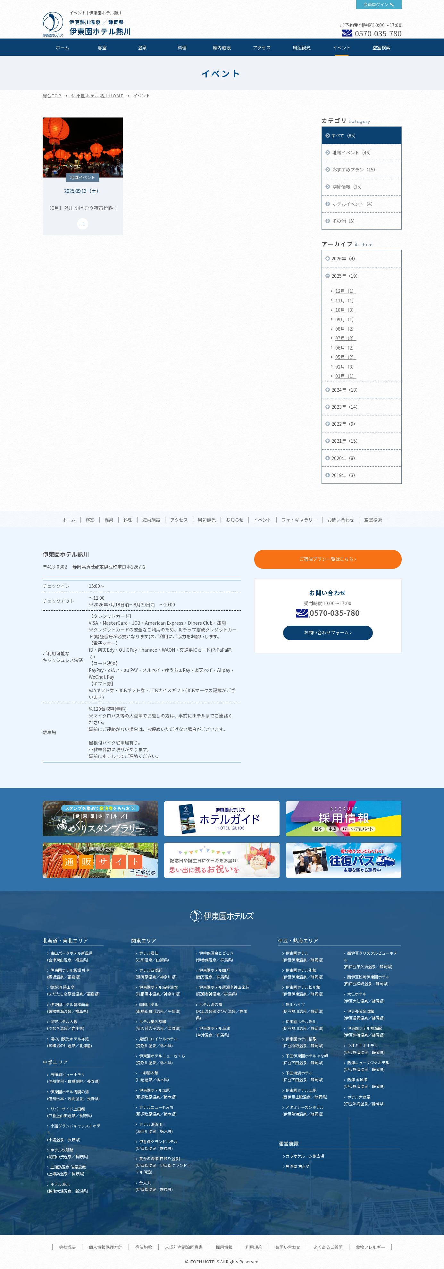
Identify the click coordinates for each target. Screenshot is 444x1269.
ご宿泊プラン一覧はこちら (326, 559)
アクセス (262, 47)
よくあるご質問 (328, 1247)
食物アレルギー (370, 1247)
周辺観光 (302, 47)
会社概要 (67, 1247)
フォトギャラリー (299, 520)
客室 (102, 47)
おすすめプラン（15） (354, 169)
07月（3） (345, 338)
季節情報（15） (347, 186)
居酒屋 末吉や (298, 1166)
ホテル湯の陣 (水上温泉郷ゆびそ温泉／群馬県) (221, 1011)
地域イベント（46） (352, 152)
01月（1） (345, 376)
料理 (182, 47)
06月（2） (345, 347)
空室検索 (381, 47)
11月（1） (345, 300)
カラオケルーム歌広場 (305, 1156)
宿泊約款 (143, 1247)
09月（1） (345, 319)
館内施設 (222, 47)
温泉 (142, 47)
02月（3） (345, 366)
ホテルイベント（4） (353, 204)
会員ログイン (376, 4)
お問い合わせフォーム (326, 632)
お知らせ (235, 520)
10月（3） (345, 310)
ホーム (62, 47)
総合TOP (52, 95)
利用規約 (254, 1247)
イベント (342, 47)
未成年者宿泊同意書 (184, 1247)
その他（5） (344, 221)
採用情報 (224, 1247)
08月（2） (345, 329)
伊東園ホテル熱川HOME (97, 95)
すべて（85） (344, 135)
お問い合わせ (340, 520)
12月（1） (345, 291)
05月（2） (345, 357)
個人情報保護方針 (105, 1247)
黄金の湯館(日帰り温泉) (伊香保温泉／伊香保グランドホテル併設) (163, 1165)
